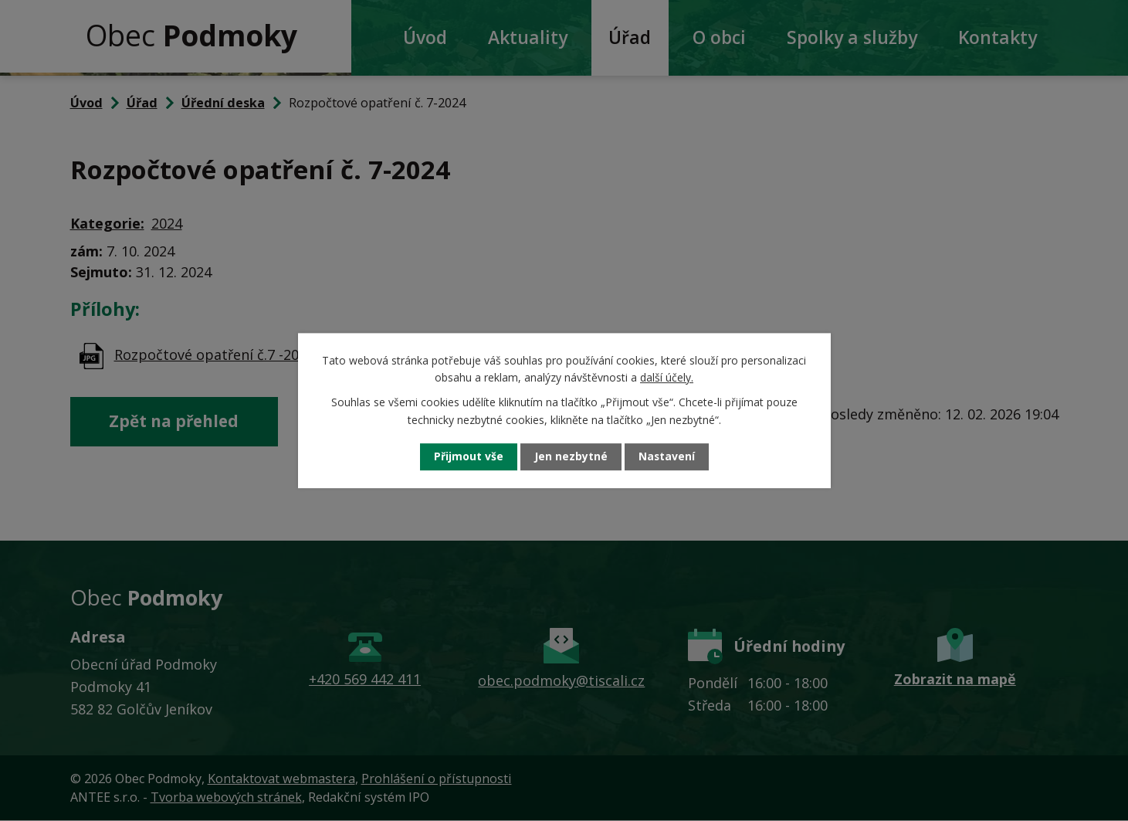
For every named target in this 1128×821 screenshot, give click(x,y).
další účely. (666, 377)
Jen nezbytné (570, 457)
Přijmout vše (468, 457)
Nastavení (666, 457)
